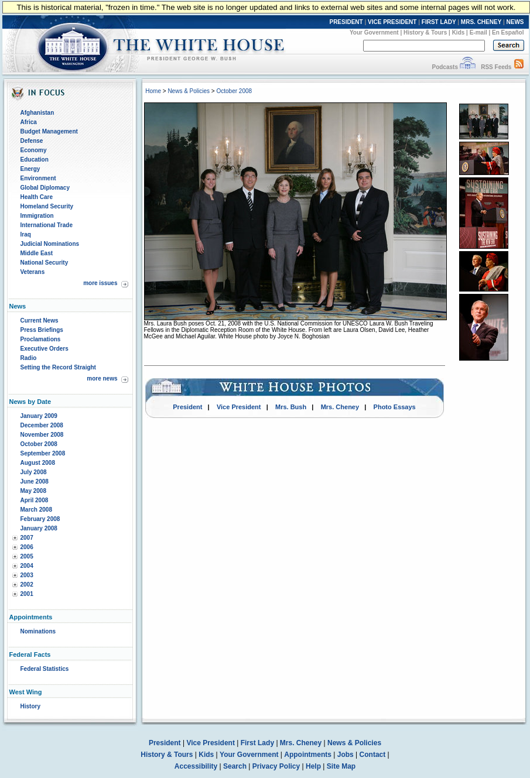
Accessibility (196, 766)
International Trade (46, 225)
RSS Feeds (496, 67)
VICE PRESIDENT (392, 22)
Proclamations (40, 339)
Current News (39, 320)
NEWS (515, 22)
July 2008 (33, 472)
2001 (26, 594)
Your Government (374, 32)
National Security (44, 262)
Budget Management (49, 131)
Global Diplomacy (45, 187)
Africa (28, 122)
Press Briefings (41, 330)
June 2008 (34, 481)
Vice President (239, 406)
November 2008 (42, 434)
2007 (26, 537)
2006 (26, 547)
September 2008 (43, 453)
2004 (26, 566)
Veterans (32, 272)
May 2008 (33, 491)
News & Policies (188, 91)
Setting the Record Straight (58, 367)
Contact (373, 754)
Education (34, 159)
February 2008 (40, 519)
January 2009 (38, 416)
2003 (26, 575)
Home (153, 91)
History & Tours (425, 32)
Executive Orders (44, 348)
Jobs (345, 754)
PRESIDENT (346, 22)
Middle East (36, 253)
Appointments (307, 754)
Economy (33, 150)
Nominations (38, 631)
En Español (508, 32)
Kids (458, 32)
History (30, 706)
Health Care (36, 197)
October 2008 (38, 444)
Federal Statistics (44, 669)
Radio (28, 358)
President (187, 406)
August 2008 (37, 463)
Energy (30, 169)
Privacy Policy (276, 766)
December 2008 (41, 425)
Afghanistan (37, 112)
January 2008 (38, 528)
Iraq (25, 234)
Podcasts (444, 67)
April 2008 (34, 500)
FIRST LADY (439, 22)
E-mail (478, 32)
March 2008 (36, 509)
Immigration (37, 216)
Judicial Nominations (50, 244)
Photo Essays (395, 406)
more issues (100, 283)
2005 (26, 556)
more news (102, 378)
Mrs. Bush (290, 406)
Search (235, 766)
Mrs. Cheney (340, 406)
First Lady (257, 743)
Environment (38, 178)
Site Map (341, 766)
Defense (31, 141)
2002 (26, 584)
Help (313, 766)
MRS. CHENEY (481, 22)
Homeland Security (47, 206)
